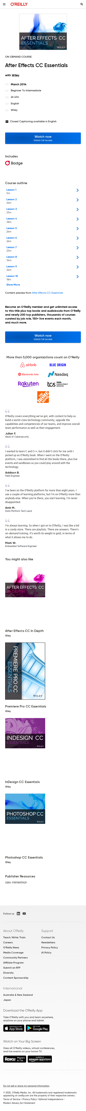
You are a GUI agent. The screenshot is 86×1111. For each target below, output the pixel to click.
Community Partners (15, 957)
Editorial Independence (51, 1099)
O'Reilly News (11, 947)
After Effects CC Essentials (47, 292)
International (12, 988)
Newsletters (48, 942)
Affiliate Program (13, 962)
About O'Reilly (13, 931)
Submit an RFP (11, 967)
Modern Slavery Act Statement (19, 1103)
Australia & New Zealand (18, 995)
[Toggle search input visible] (82, 4)
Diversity (8, 972)
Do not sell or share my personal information (26, 1085)
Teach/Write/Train (14, 937)
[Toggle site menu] (4, 4)
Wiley (14, 110)
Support (47, 931)
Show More (13, 284)
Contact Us (48, 937)
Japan (7, 1000)
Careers (8, 942)
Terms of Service (11, 1099)
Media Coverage (13, 952)
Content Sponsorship (15, 977)
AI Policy (46, 952)
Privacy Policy (49, 947)
